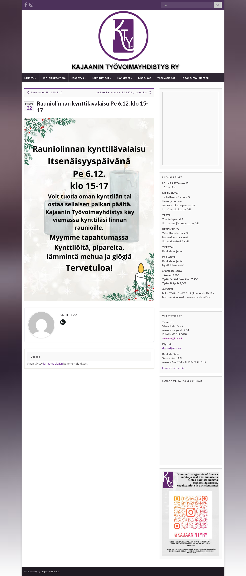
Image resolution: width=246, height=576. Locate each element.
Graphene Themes (50, 571)
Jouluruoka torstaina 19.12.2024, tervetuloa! (122, 92)
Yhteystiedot (166, 77)
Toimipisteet (101, 77)
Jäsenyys (78, 77)
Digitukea (144, 77)
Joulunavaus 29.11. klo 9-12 (46, 92)
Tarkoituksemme (54, 77)
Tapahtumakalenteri (195, 77)
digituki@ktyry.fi (171, 348)
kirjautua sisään (53, 363)
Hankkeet (124, 77)
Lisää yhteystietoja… (174, 368)
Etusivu (30, 77)
